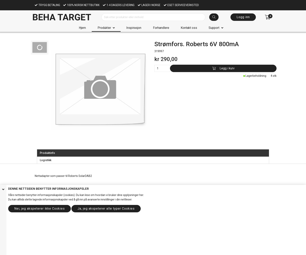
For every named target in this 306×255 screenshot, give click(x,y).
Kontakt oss (189, 28)
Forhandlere (161, 28)
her (141, 195)
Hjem (82, 28)
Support (214, 28)
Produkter (104, 28)
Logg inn (243, 17)
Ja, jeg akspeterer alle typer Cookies (106, 208)
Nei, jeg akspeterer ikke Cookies (39, 208)
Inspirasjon (133, 28)
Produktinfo (47, 152)
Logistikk (45, 160)
